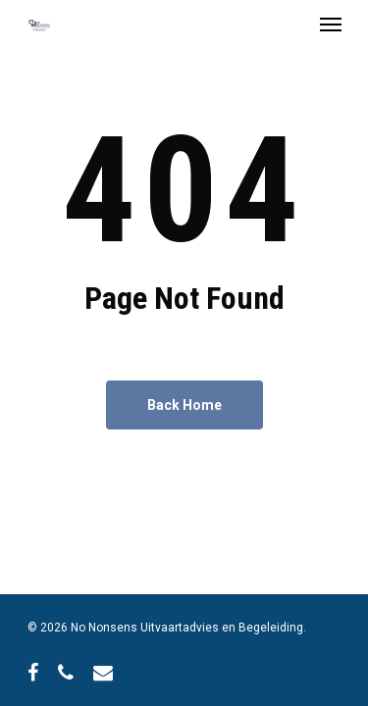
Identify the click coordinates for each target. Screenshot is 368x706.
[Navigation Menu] (331, 23)
